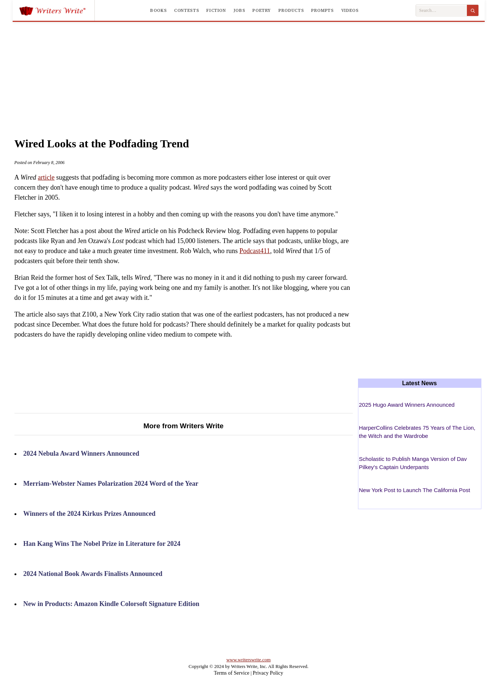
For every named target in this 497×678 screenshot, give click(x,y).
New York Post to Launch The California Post (414, 490)
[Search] (472, 10)
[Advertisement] (248, 72)
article (46, 177)
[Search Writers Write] (441, 11)
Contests (186, 10)
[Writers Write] (57, 10)
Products (291, 10)
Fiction (216, 10)
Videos (350, 10)
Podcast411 (254, 251)
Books (158, 10)
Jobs (239, 10)
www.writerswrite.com (248, 659)
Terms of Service (231, 673)
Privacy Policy (268, 673)
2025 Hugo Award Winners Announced (407, 405)
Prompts (322, 10)
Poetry (261, 10)
